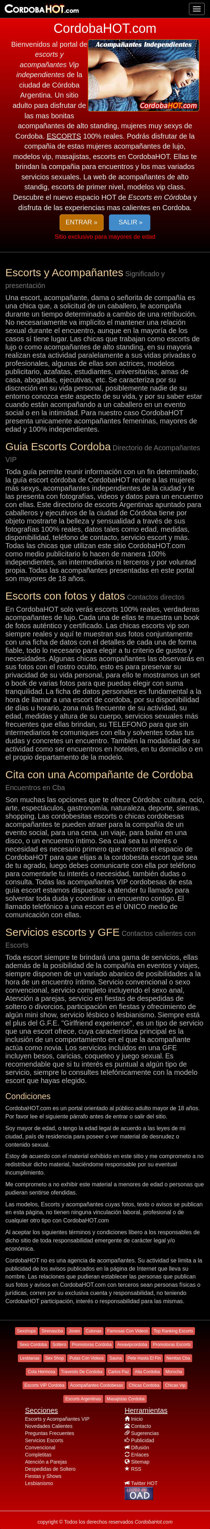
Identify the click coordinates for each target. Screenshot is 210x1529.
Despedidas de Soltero (50, 1469)
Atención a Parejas (46, 1462)
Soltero (59, 1344)
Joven (74, 1331)
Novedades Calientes (48, 1426)
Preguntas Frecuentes (49, 1433)
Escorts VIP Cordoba (45, 1385)
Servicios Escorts (44, 1440)
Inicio (137, 1419)
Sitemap (140, 1462)
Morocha (173, 1371)
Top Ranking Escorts (173, 1331)
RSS (136, 1469)
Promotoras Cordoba (91, 1344)
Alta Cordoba (147, 1371)
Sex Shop (54, 1358)
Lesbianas (30, 1358)
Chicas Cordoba (144, 1385)
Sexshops (26, 1331)
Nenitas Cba (178, 1358)
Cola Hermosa (41, 1371)
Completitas (38, 1455)
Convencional (40, 1447)
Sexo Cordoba (33, 1344)
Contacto (141, 1426)
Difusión (140, 1447)
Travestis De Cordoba (81, 1371)
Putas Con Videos (86, 1358)
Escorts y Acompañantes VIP (57, 1419)
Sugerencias (145, 1433)
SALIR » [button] (129, 222)
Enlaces (140, 1455)
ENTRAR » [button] (82, 222)
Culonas (93, 1331)
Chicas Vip (175, 1385)
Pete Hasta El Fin (144, 1358)
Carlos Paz (118, 1371)
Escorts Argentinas (83, 1398)
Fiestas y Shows (43, 1476)
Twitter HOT (144, 1483)
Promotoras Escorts (171, 1344)
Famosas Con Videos (127, 1331)
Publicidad (142, 1440)
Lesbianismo (39, 1483)
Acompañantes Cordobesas (96, 1385)
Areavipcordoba (132, 1344)
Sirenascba (52, 1331)
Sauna (115, 1358)
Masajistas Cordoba (126, 1398)
